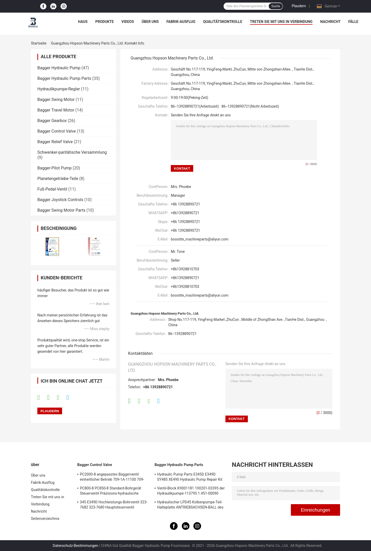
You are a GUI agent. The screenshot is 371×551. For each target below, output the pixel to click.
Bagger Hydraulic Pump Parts (64, 78)
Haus (83, 22)
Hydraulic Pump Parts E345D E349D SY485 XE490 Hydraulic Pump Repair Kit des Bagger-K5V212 (189, 477)
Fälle (353, 22)
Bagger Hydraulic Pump (58, 67)
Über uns (150, 22)
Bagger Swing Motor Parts (61, 210)
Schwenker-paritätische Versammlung (72, 152)
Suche (275, 6)
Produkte (104, 22)
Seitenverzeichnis (45, 518)
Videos (127, 22)
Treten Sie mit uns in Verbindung (281, 22)
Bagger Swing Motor (55, 99)
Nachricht (330, 22)
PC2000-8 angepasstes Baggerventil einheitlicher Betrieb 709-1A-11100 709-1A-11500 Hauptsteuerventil (112, 477)
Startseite (38, 43)
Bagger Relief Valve (55, 141)
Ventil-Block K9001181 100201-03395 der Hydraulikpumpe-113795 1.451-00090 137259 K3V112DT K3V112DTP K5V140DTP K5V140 (191, 491)
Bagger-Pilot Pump (54, 168)
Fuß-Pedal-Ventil (52, 189)
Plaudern (299, 6)
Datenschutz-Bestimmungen (75, 546)
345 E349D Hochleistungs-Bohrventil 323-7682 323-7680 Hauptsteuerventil (113, 504)
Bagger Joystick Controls (60, 199)
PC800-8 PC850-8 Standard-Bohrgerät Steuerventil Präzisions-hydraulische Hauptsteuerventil (110, 491)
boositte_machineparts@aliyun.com (200, 239)
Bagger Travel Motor (55, 110)
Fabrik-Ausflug (180, 22)
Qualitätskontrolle (222, 22)
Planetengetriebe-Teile (57, 178)
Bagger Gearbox (52, 120)
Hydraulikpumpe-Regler (58, 89)
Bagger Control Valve (56, 131)
